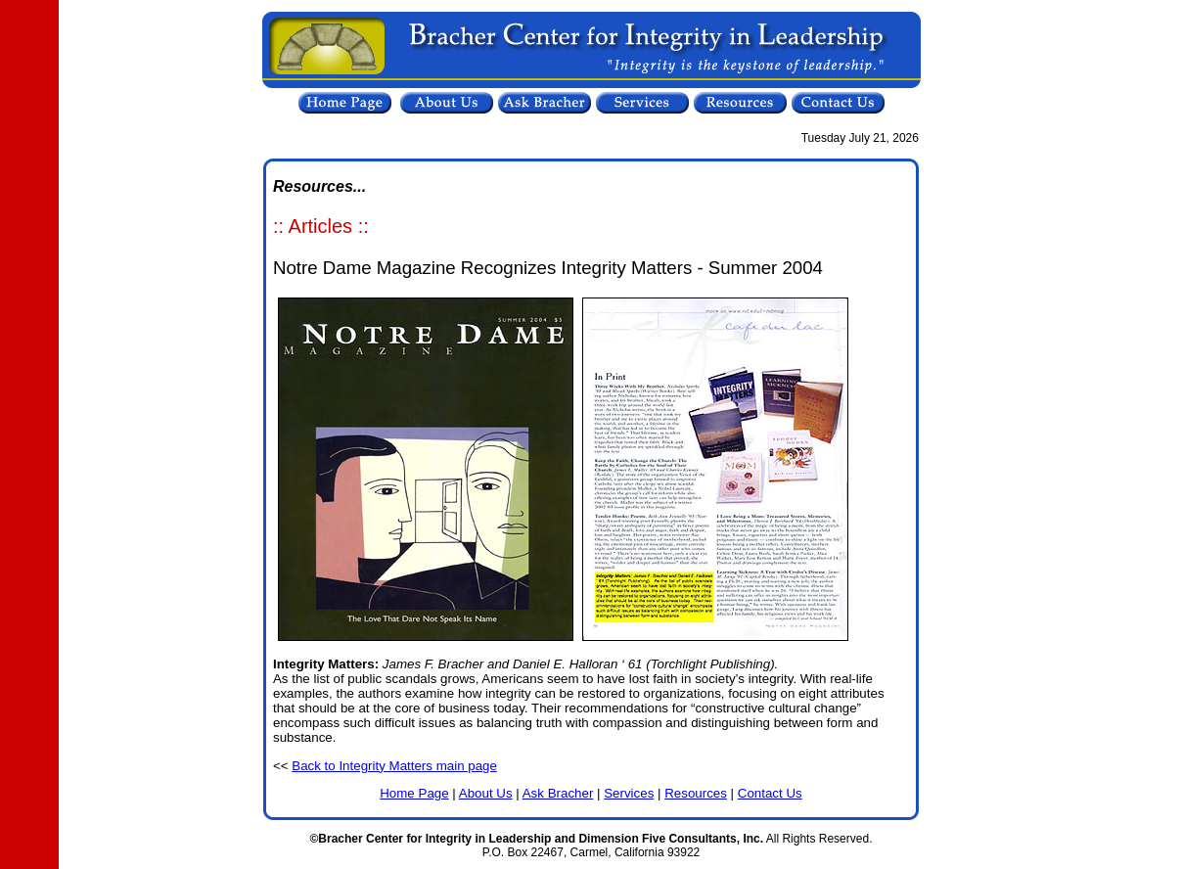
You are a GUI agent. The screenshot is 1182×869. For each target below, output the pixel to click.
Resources (695, 793)
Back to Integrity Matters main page (394, 765)
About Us (486, 793)
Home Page (414, 793)
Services (629, 793)
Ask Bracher (558, 793)
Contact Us (770, 793)
